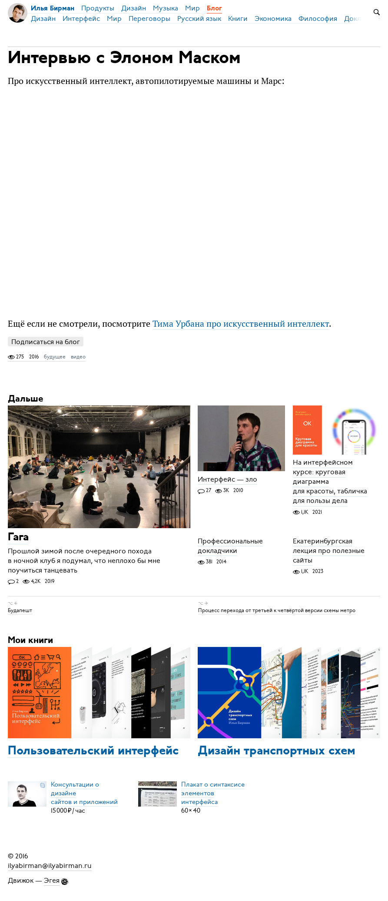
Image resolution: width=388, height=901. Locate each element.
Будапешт (20, 610)
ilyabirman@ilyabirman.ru (50, 866)
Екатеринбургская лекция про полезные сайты (329, 550)
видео (78, 356)
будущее (55, 356)
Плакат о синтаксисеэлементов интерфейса (213, 793)
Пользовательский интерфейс (93, 751)
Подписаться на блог (45, 341)
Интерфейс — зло (227, 479)
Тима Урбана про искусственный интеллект (241, 323)
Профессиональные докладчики (230, 546)
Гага (18, 538)
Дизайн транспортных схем (276, 751)
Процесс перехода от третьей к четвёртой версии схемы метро (276, 610)
